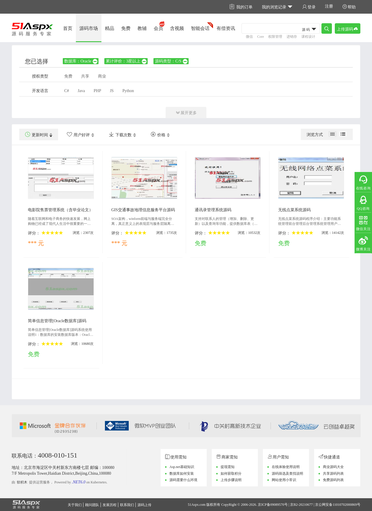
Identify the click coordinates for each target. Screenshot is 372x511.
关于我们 (75, 505)
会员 (158, 28)
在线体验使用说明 (286, 467)
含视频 (177, 28)
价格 (158, 134)
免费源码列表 (333, 480)
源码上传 (144, 505)
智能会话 (200, 28)
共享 (85, 76)
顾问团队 (92, 505)
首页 (67, 28)
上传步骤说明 (231, 480)
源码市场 (88, 28)
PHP (97, 91)
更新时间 (36, 134)
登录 (309, 6)
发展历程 (110, 505)
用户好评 (78, 134)
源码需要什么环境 (183, 480)
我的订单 (241, 6)
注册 (329, 6)
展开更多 (186, 112)
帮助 (349, 6)
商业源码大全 (333, 467)
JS (112, 91)
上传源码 (347, 29)
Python (128, 91)
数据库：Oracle (81, 61)
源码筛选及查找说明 (287, 473)
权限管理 (275, 37)
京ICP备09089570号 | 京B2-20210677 (285, 505)
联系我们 (127, 505)
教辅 (142, 28)
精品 (109, 28)
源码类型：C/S (171, 61)
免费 (125, 28)
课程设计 (308, 37)
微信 (249, 37)
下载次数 (120, 134)
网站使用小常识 (284, 480)
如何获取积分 (231, 473)
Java (81, 91)
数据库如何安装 (181, 473)
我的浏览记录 (277, 6)
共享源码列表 (333, 473)
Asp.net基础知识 (181, 467)
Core (260, 37)
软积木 (22, 482)
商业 (102, 76)
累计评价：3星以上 (126, 61)
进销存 (292, 37)
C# (66, 91)
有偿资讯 (226, 28)
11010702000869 (344, 505)
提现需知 (228, 467)
